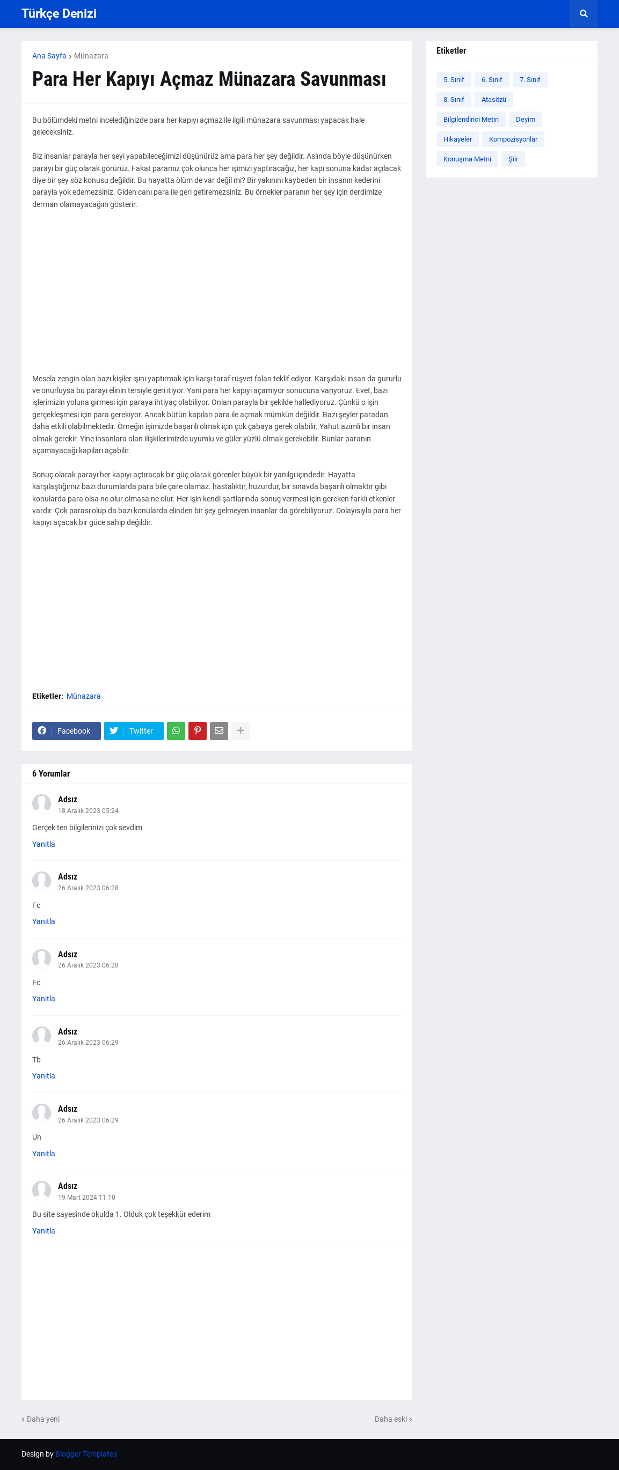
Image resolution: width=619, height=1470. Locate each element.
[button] (584, 14)
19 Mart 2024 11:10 (86, 1197)
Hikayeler (457, 139)
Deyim (525, 119)
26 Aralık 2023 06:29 (88, 1042)
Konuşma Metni (467, 159)
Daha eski (391, 1419)
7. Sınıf (530, 80)
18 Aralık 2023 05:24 (88, 811)
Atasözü (494, 99)
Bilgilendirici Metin (471, 119)
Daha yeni (43, 1419)
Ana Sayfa (49, 56)
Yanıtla (43, 844)
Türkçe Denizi (59, 13)
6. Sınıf (492, 80)
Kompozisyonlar (513, 139)
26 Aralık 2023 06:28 (88, 888)
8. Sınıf (453, 99)
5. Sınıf (453, 80)
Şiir (513, 159)
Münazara (91, 56)
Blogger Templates (86, 1454)
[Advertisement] (217, 298)
